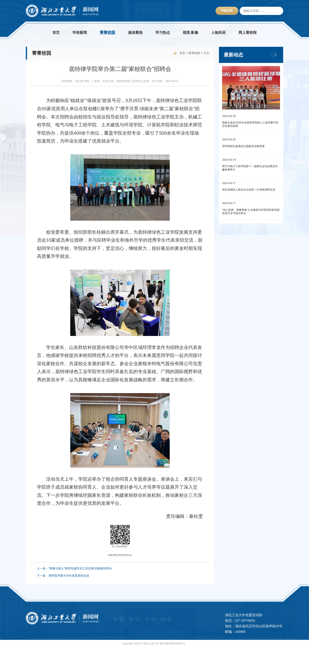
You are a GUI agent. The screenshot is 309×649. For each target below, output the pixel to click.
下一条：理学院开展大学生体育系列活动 (63, 577)
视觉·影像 (190, 32)
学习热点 (162, 32)
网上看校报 (248, 32)
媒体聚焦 (135, 32)
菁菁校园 (107, 32)
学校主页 (227, 10)
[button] (275, 54)
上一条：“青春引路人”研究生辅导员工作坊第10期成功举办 (74, 570)
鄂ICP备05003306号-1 (173, 644)
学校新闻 (79, 32)
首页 (56, 32)
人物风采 (218, 32)
